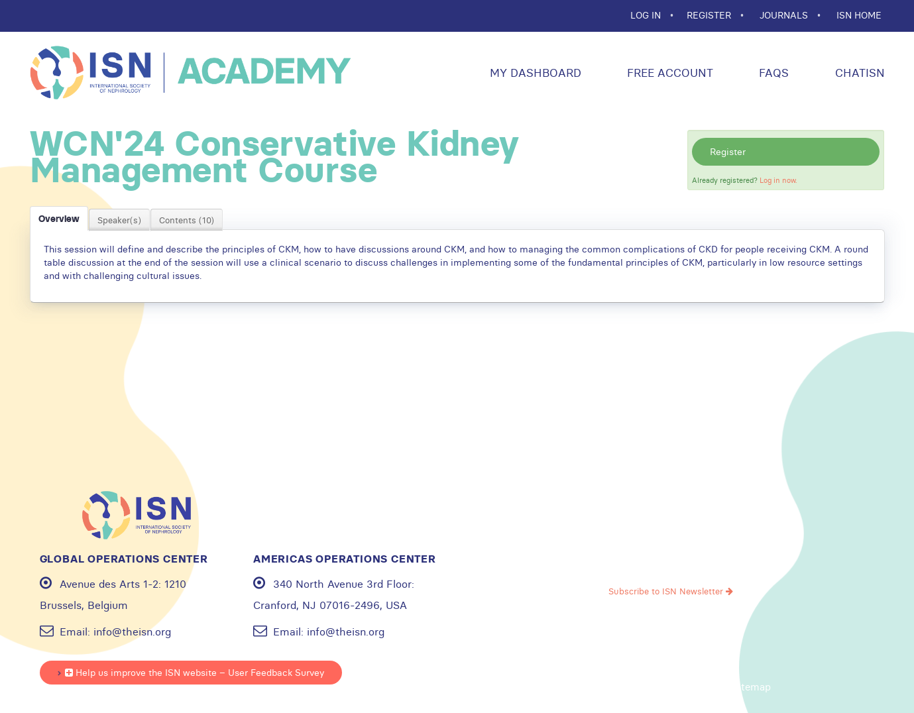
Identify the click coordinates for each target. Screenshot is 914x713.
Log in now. (778, 180)
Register (728, 152)
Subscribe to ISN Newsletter (670, 591)
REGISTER (710, 15)
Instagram (692, 539)
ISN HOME (859, 15)
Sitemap (751, 687)
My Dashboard (533, 73)
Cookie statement (681, 687)
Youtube (650, 539)
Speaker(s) (119, 220)
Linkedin (733, 539)
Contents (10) (186, 220)
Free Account (668, 73)
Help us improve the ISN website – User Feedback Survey (194, 673)
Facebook (608, 539)
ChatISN (858, 73)
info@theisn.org (132, 631)
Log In (646, 15)
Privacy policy (598, 687)
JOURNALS (785, 15)
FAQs (772, 73)
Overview (59, 219)
